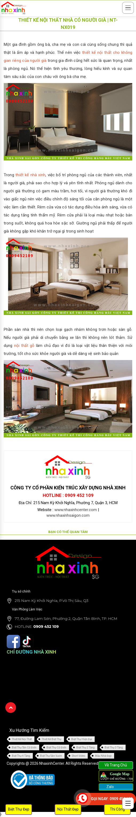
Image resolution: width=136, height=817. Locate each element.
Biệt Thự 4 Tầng (21, 755)
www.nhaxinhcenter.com (75, 509)
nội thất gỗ (24, 345)
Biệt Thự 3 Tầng (114, 747)
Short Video (78, 755)
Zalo (110, 787)
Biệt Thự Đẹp (18, 809)
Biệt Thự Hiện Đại (81, 739)
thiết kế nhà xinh (30, 175)
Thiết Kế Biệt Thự (51, 739)
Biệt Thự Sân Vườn (51, 755)
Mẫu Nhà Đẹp (103, 755)
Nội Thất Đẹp (68, 809)
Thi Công (117, 809)
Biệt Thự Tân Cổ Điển (24, 747)
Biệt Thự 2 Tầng (85, 747)
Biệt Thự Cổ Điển (56, 747)
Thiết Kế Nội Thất (22, 739)
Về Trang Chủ (116, 765)
